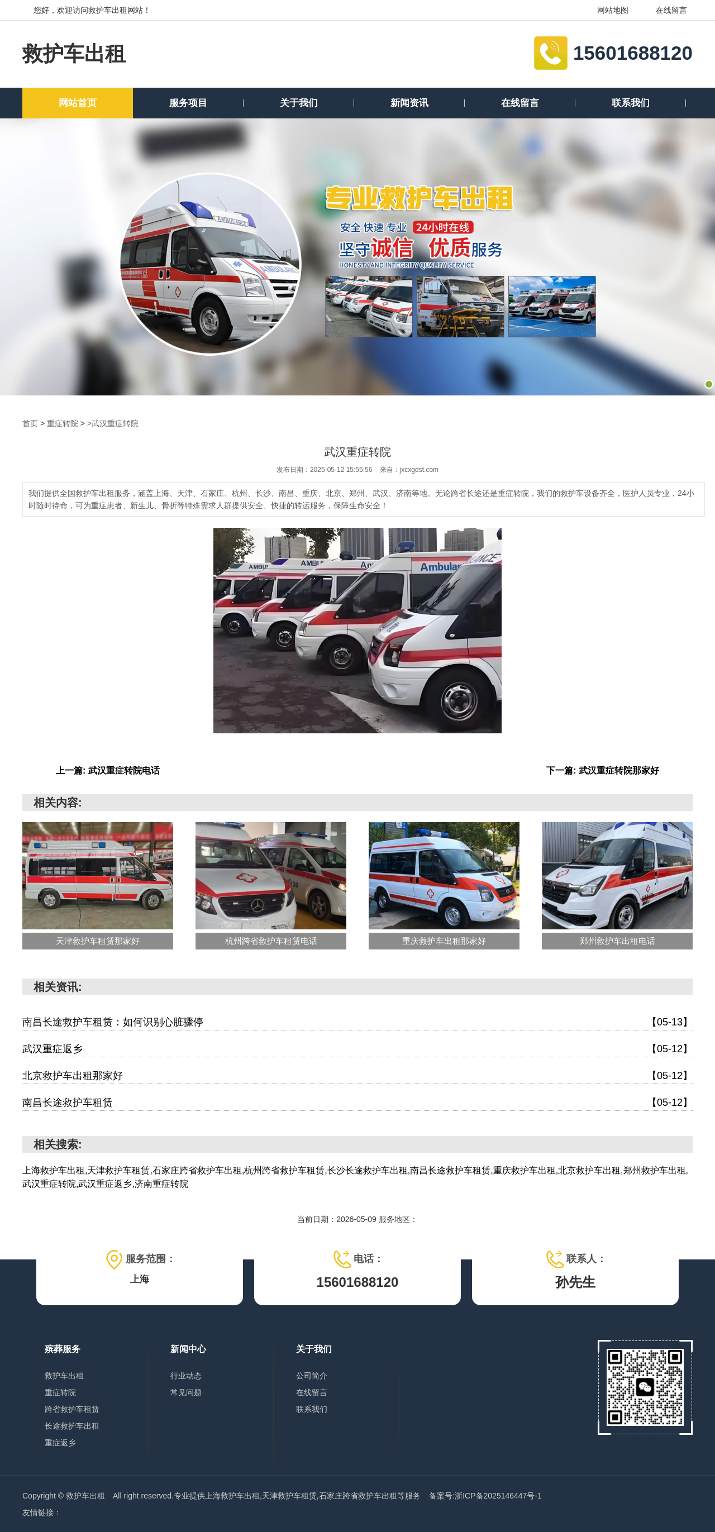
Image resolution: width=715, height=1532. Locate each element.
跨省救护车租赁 (72, 1409)
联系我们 (631, 103)
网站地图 (605, 10)
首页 (30, 423)
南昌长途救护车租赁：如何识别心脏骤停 (357, 1022)
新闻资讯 (409, 103)
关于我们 (299, 103)
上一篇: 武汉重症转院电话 (108, 770)
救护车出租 (74, 53)
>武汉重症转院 (113, 423)
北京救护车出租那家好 (357, 1076)
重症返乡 (60, 1442)
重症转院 (62, 423)
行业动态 (186, 1375)
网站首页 (78, 103)
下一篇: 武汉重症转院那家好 (602, 770)
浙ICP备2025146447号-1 (498, 1495)
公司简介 (311, 1375)
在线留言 (664, 10)
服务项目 (188, 103)
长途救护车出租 (72, 1425)
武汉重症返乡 (357, 1049)
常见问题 (186, 1392)
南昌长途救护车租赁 (357, 1102)
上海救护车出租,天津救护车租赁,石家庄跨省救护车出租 (301, 1495)
